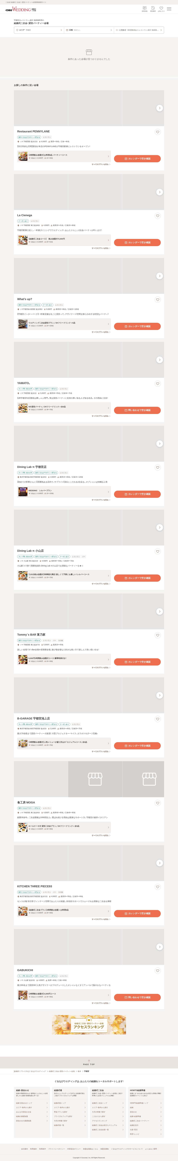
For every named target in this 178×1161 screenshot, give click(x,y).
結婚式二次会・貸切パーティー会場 (62, 1071)
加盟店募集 (104, 1149)
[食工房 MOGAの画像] (89, 779)
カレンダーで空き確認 (137, 158)
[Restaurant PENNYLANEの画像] (89, 108)
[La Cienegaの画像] (89, 192)
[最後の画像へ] (159, 108)
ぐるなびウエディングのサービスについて (127, 1149)
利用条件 (42, 1149)
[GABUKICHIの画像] (89, 947)
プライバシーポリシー (56, 1149)
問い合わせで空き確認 (137, 410)
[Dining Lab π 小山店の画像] (89, 528)
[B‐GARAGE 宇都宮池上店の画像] (89, 695)
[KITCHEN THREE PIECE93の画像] (89, 863)
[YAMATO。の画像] (89, 360)
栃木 (79, 1071)
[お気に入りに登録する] (158, 132)
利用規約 (33, 1149)
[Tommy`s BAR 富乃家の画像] (89, 611)
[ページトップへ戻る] (89, 1062)
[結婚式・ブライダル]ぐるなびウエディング (30, 1071)
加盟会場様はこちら (90, 1149)
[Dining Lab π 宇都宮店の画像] (89, 444)
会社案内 (24, 1149)
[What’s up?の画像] (89, 276)
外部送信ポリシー (74, 1149)
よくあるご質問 (151, 1149)
